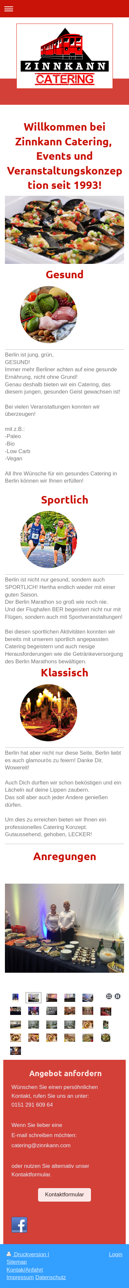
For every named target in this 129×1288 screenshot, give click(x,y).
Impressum (20, 1277)
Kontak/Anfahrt (25, 1270)
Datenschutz (50, 1277)
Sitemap (17, 1262)
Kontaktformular (64, 1194)
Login (115, 1254)
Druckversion (27, 1254)
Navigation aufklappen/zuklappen (64, 9)
